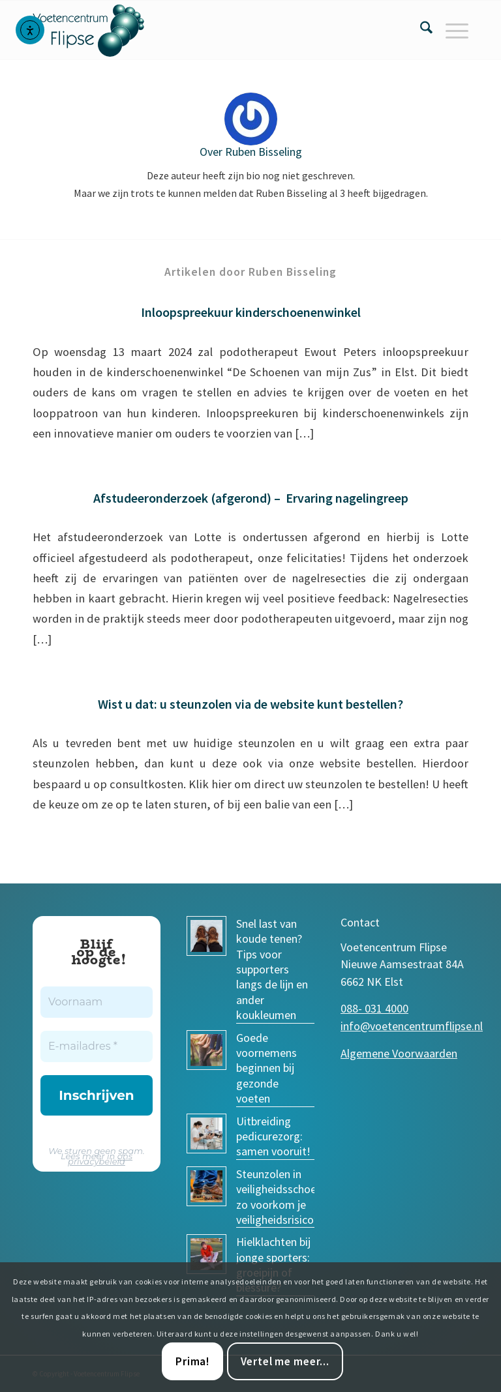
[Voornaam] (96, 1002)
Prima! (192, 1361)
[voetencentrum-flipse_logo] (96, 30)
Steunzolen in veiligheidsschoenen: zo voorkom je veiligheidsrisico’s (286, 1196)
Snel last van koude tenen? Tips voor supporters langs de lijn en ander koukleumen (272, 969)
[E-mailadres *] (96, 1046)
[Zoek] (420, 30)
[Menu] (450, 30)
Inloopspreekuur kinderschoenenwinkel (251, 312)
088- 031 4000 (374, 1008)
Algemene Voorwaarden (399, 1053)
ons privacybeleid (100, 1158)
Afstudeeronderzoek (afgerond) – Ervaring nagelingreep (250, 498)
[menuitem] (420, 30)
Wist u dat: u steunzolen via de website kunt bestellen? (250, 704)
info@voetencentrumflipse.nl (412, 1025)
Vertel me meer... (285, 1361)
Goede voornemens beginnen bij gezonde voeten (266, 1068)
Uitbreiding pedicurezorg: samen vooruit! (273, 1136)
